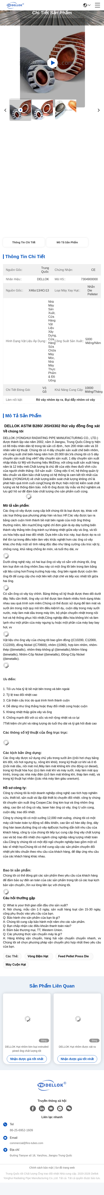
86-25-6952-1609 (21, 1130)
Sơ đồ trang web (65, 1167)
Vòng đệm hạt (38, 956)
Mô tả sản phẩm (67, 242)
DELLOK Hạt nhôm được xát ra (77, 1046)
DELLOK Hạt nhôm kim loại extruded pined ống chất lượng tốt (27, 1048)
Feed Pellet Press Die (73, 956)
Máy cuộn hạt (16, 964)
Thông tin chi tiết (23, 242)
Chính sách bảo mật (41, 1167)
